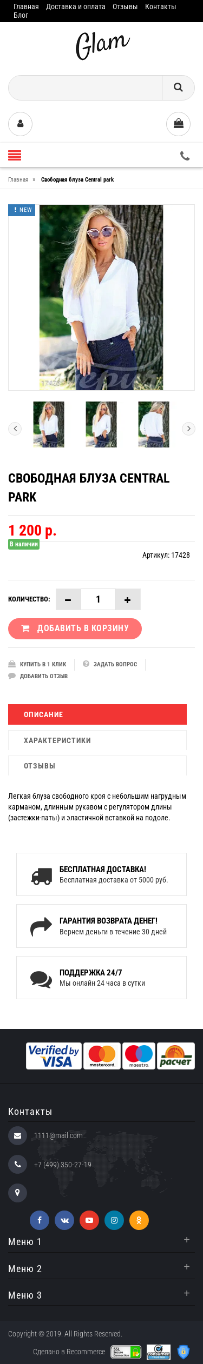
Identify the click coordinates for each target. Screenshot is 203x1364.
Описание (43, 714)
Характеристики (57, 740)
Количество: (29, 599)
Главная (26, 6)
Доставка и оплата (76, 6)
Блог (21, 15)
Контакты (160, 6)
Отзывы (125, 6)
